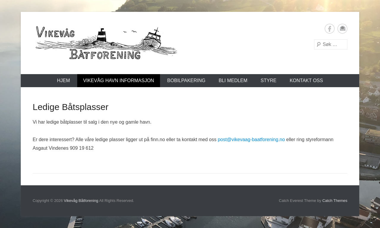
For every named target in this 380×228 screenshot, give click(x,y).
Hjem (63, 80)
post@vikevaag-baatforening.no (251, 139)
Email (342, 29)
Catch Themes (334, 200)
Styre (268, 80)
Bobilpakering (186, 80)
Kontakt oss (306, 80)
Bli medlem (232, 80)
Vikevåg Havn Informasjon (118, 80)
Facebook (330, 29)
